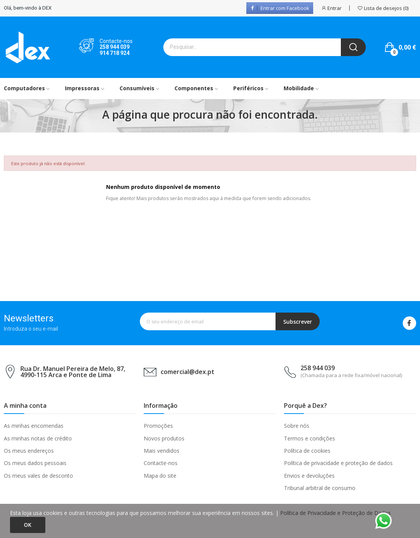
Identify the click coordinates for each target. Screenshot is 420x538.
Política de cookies (307, 450)
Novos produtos (164, 438)
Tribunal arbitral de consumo (319, 488)
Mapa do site (160, 475)
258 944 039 (114, 47)
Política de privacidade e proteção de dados (338, 463)
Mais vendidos (161, 450)
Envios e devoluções (309, 475)
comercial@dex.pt (187, 371)
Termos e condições (309, 438)
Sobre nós (296, 425)
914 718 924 (114, 53)
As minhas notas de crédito (38, 438)
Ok (28, 524)
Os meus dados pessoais (35, 463)
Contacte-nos (161, 463)
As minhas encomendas (33, 425)
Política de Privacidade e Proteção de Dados (335, 512)
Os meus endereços (29, 450)
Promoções (158, 425)
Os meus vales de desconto (38, 475)
